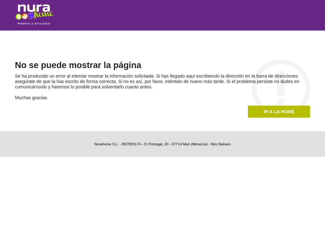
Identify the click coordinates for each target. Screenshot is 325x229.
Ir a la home (279, 111)
